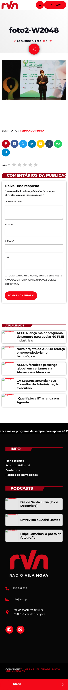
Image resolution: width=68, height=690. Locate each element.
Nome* (9, 224)
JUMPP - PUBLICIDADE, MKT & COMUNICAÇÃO (32, 670)
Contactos (12, 470)
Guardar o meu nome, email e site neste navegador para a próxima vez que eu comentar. (33, 279)
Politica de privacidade (21, 474)
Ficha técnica (14, 460)
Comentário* (13, 201)
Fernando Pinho (32, 130)
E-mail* (9, 241)
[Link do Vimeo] (9, 5)
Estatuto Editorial (17, 465)
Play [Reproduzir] (55, 5)
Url (7, 257)
